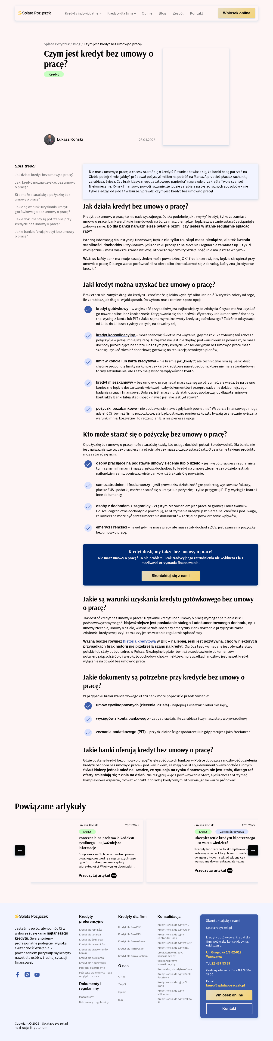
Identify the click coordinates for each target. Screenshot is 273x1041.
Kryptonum (38, 1027)
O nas (121, 976)
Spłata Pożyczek (57, 44)
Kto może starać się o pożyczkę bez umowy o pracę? (42, 197)
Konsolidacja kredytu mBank (175, 969)
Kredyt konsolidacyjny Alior (174, 929)
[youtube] (37, 975)
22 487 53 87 (220, 963)
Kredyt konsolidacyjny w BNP (175, 942)
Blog (77, 44)
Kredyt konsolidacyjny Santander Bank (171, 936)
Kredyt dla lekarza (90, 934)
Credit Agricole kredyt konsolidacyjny (170, 954)
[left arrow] (20, 850)
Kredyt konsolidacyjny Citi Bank (173, 983)
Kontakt (229, 1009)
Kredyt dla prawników (92, 944)
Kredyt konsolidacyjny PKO (173, 924)
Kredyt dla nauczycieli (92, 963)
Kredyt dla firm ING (129, 934)
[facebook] (17, 975)
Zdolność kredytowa (232, 831)
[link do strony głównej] (34, 13)
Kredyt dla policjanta (91, 957)
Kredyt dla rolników (90, 929)
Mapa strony (86, 997)
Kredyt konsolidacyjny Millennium (171, 992)
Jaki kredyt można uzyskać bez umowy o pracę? (45, 184)
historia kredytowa (139, 641)
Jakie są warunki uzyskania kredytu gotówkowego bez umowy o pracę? (42, 209)
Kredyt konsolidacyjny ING (173, 947)
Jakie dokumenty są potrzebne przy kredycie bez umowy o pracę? (43, 221)
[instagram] (27, 975)
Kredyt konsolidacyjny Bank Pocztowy (174, 975)
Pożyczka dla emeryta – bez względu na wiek (95, 974)
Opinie (122, 992)
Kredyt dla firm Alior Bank (133, 956)
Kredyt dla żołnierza (91, 939)
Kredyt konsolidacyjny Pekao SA (175, 1000)
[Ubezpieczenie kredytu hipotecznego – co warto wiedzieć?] (202, 850)
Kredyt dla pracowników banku (93, 951)
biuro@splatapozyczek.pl (225, 985)
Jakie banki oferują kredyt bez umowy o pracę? (44, 234)
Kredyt (54, 74)
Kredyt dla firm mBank (131, 941)
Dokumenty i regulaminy (94, 1002)
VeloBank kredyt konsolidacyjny (167, 962)
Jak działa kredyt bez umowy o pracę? (44, 174)
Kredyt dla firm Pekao (130, 948)
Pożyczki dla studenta (92, 967)
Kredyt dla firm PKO (129, 927)
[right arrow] (253, 850)
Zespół (122, 984)
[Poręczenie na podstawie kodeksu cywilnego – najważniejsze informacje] (87, 850)
